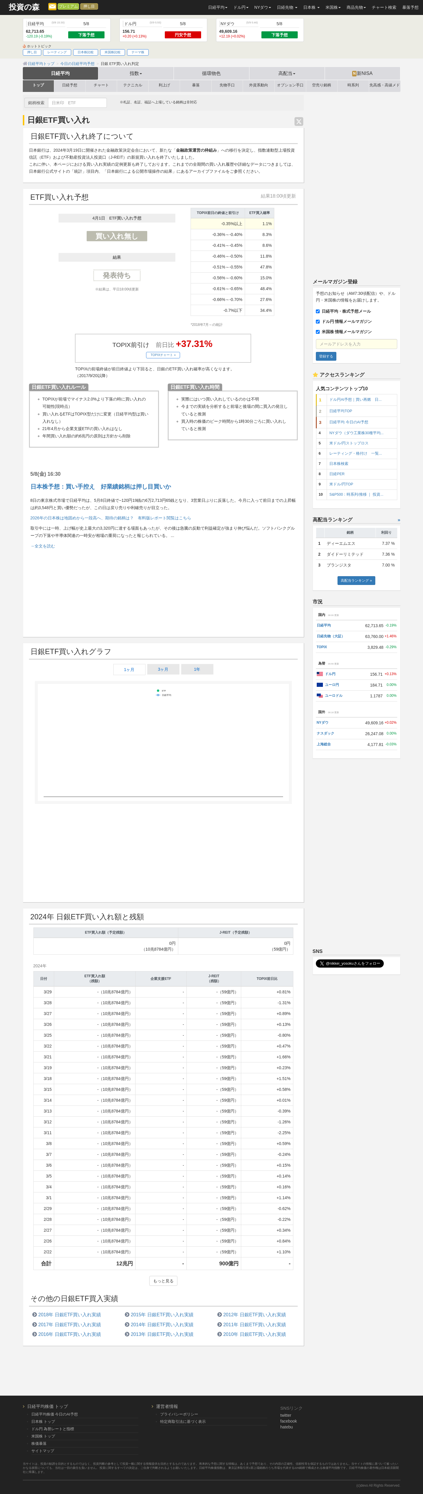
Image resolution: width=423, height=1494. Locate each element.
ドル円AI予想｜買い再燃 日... (355, 400)
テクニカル (132, 85)
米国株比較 (113, 52)
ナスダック (325, 733)
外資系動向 (258, 85)
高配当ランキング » (356, 581)
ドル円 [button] (241, 7)
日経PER (337, 474)
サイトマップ (42, 1451)
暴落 (196, 85)
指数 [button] (136, 73)
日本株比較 (86, 52)
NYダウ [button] (262, 7)
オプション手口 (290, 85)
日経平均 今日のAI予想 (348, 422)
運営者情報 (167, 1406)
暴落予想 (410, 7)
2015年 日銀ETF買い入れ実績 (162, 1314)
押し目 (89, 6)
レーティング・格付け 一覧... (355, 453)
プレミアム (68, 6)
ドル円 (330, 674)
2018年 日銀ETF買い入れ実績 (69, 1314)
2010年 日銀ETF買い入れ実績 (254, 1334)
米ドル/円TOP (341, 484)
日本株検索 (338, 464)
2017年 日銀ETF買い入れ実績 (69, 1324)
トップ (38, 85)
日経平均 (60, 73)
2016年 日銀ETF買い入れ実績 (69, 1334)
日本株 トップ (43, 1421)
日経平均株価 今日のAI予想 (54, 1414)
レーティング (57, 52)
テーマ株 (137, 52)
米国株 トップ (43, 1436)
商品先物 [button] (356, 7)
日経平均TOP (340, 411)
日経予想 (69, 85)
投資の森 (24, 7)
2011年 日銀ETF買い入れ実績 (254, 1324)
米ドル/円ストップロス (349, 443)
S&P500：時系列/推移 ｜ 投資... (356, 494)
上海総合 (324, 744)
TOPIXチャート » (163, 355)
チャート (101, 85)
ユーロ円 (332, 685)
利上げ (164, 85)
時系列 (353, 85)
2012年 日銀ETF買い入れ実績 (254, 1314)
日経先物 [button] (287, 7)
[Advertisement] (163, 592)
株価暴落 (39, 1443)
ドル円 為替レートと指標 (52, 1429)
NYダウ (323, 723)
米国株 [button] (333, 7)
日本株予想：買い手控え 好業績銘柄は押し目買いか (100, 486)
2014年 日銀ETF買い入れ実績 (162, 1324)
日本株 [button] (311, 7)
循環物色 (211, 73)
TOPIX (322, 647)
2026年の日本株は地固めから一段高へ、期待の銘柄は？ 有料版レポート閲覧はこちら (110, 518)
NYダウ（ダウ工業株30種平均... (356, 433)
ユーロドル (333, 696)
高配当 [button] (286, 73)
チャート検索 (384, 7)
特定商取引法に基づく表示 (183, 1421)
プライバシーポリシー (179, 1414)
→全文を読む (42, 546)
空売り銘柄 (321, 85)
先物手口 (227, 85)
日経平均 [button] (217, 7)
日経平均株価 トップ (47, 1406)
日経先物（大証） (331, 636)
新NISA (362, 73)
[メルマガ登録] (52, 6)
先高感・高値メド (384, 85)
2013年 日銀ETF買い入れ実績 (162, 1334)
